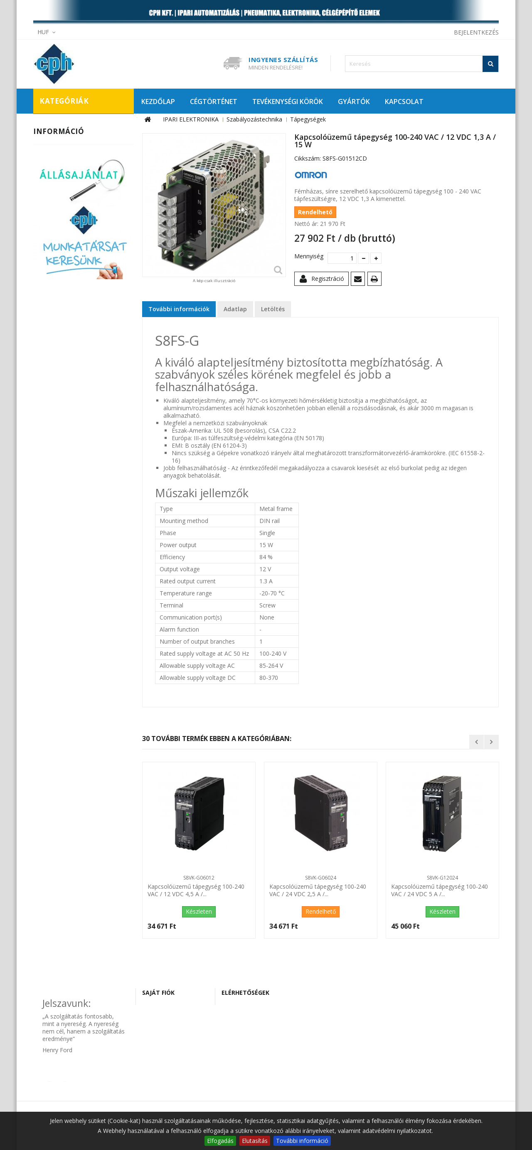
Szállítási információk (67, 406)
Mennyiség (307, 256)
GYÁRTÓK (354, 101)
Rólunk (48, 456)
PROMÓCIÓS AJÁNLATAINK (75, 353)
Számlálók (66, 247)
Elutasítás (255, 1141)
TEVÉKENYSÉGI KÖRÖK (287, 101)
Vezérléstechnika (70, 293)
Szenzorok (61, 279)
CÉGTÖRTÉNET (213, 101)
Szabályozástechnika (76, 180)
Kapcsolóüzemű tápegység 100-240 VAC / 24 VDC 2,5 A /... (317, 890)
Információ (58, 384)
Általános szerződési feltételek (80, 431)
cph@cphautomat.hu (258, 1033)
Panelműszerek (73, 219)
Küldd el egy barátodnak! (359, 280)
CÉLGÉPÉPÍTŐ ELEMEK (67, 325)
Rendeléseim (165, 1010)
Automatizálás (66, 137)
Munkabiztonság (70, 166)
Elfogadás (220, 1141)
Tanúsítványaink (61, 444)
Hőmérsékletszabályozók (87, 191)
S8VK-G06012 (198, 877)
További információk (178, 309)
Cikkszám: (307, 158)
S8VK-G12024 (442, 877)
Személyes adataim (174, 1034)
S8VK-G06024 (320, 877)
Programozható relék (82, 233)
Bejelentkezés (476, 32)
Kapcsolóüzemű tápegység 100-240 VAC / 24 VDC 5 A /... (439, 890)
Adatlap (235, 309)
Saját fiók (158, 992)
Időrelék (63, 205)
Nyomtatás (376, 280)
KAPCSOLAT (404, 101)
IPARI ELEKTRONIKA (65, 127)
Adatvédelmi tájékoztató (72, 419)
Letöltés (273, 309)
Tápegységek (70, 261)
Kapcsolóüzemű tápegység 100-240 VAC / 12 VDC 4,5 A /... (196, 890)
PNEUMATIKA (57, 311)
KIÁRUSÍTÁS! (56, 339)
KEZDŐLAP (158, 101)
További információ (302, 1141)
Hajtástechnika (67, 152)
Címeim (158, 1022)
